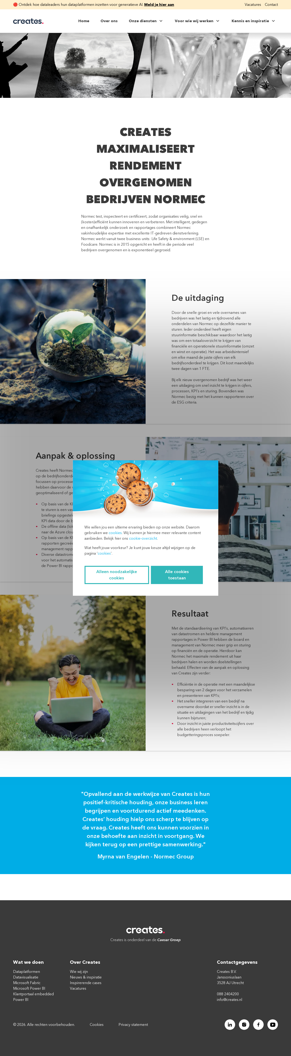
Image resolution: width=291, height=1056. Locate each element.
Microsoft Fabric (26, 982)
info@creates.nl (229, 999)
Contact (271, 4)
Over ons (109, 21)
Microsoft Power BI (29, 988)
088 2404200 (228, 994)
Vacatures (253, 4)
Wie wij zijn (79, 971)
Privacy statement (133, 1024)
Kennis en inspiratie (254, 21)
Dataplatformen (26, 971)
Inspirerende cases (85, 982)
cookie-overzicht (143, 538)
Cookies (97, 1024)
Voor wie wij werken (197, 21)
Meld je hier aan (159, 4)
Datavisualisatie (25, 977)
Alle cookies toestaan (177, 575)
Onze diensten (146, 21)
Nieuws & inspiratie (86, 977)
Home (83, 21)
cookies (115, 532)
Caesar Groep (169, 940)
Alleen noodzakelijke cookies (116, 575)
